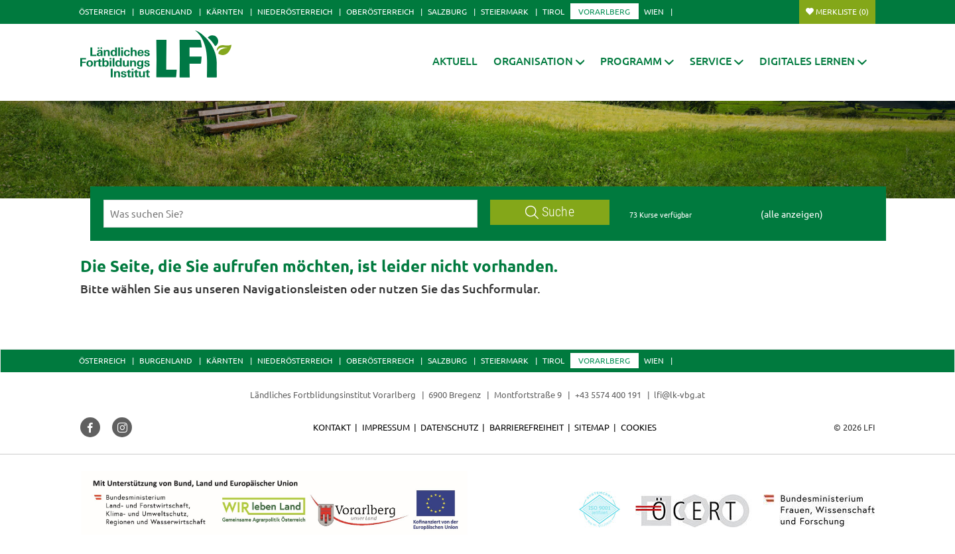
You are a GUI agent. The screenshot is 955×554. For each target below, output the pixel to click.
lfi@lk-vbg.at (679, 394)
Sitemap (591, 427)
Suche (549, 212)
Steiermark (505, 11)
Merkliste (842, 11)
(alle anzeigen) (792, 214)
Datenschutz (449, 427)
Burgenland (165, 11)
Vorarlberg (604, 11)
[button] (539, 60)
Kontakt (332, 427)
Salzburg (447, 11)
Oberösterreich (380, 11)
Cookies (639, 427)
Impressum (386, 427)
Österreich (102, 11)
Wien (654, 11)
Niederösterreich (294, 11)
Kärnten (224, 11)
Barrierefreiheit (526, 427)
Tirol (553, 11)
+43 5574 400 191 (608, 394)
